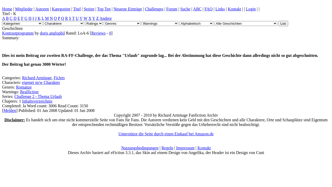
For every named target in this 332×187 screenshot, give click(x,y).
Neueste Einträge (128, 9)
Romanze (24, 87)
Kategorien (61, 9)
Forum (171, 9)
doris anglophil (52, 33)
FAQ (208, 9)
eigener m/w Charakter (41, 82)
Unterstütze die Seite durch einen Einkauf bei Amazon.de (166, 134)
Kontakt (234, 9)
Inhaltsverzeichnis (37, 101)
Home (7, 9)
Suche (185, 9)
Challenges (154, 9)
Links (220, 9)
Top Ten (103, 9)
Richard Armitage (37, 78)
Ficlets (59, 78)
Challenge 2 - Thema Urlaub (38, 96)
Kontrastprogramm (18, 33)
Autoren (42, 9)
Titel (77, 9)
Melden (9, 110)
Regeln (167, 148)
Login (251, 9)
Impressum (185, 148)
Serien (89, 9)
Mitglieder (24, 9)
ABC (197, 9)
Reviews (98, 33)
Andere (106, 18)
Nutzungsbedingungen (139, 148)
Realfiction (29, 92)
